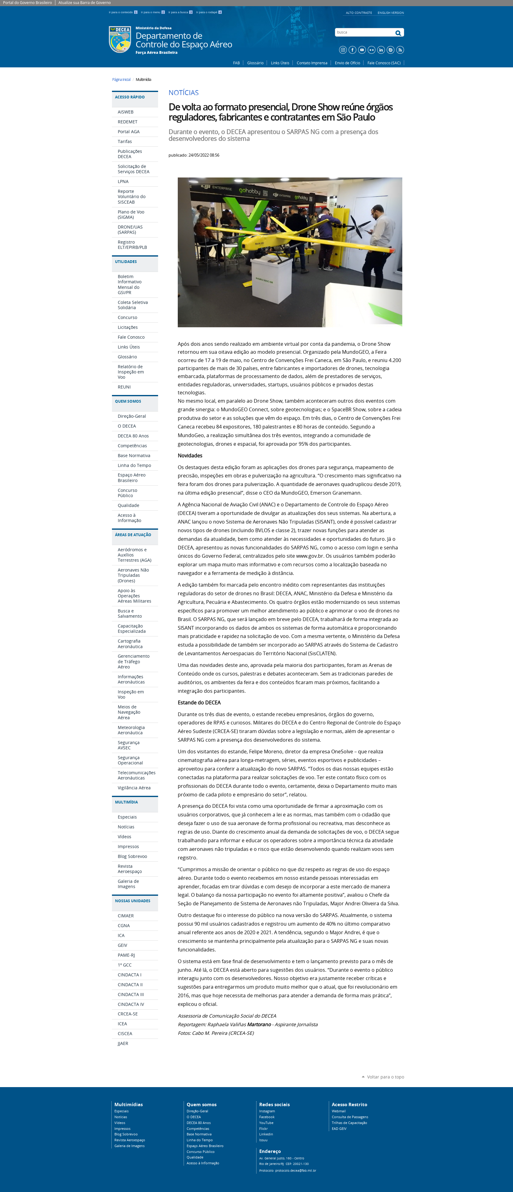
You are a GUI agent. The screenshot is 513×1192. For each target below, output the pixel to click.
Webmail (339, 1111)
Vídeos (119, 1123)
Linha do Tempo (200, 1140)
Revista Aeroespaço (129, 1140)
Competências (198, 1128)
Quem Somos (128, 401)
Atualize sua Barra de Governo (84, 2)
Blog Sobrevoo (126, 1134)
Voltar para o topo (385, 1077)
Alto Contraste (359, 12)
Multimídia (126, 802)
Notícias (120, 1117)
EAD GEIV (339, 1128)
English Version (391, 12)
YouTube (266, 1123)
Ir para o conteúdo (124, 12)
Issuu (263, 1140)
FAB (236, 62)
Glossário (255, 62)
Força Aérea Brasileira (156, 52)
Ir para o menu (153, 12)
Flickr (263, 1128)
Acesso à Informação (203, 1163)
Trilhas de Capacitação (349, 1123)
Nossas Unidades (132, 900)
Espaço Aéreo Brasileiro (205, 1146)
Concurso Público (201, 1152)
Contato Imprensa (312, 62)
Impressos (122, 1128)
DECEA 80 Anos (199, 1123)
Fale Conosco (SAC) (384, 62)
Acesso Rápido (130, 97)
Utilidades (126, 261)
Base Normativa (199, 1134)
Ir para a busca (181, 12)
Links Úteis (280, 62)
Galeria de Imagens (129, 1146)
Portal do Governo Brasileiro (27, 2)
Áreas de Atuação (133, 534)
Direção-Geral (197, 1111)
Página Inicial (121, 79)
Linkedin (266, 1134)
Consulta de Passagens (350, 1117)
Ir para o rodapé (209, 12)
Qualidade (195, 1157)
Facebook (267, 1117)
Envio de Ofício (347, 62)
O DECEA (194, 1117)
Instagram (267, 1111)
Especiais (121, 1111)
